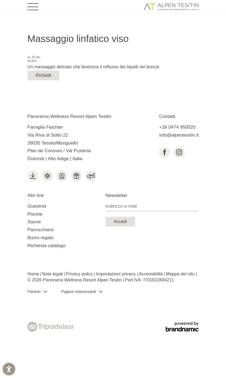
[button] (9, 369)
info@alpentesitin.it (179, 135)
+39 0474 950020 (177, 127)
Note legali (53, 274)
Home (33, 274)
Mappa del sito (181, 274)
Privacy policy (80, 274)
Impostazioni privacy (116, 274)
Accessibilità (151, 274)
